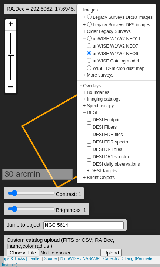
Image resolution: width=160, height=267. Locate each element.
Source (50, 258)
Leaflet (35, 258)
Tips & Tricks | (15, 258)
